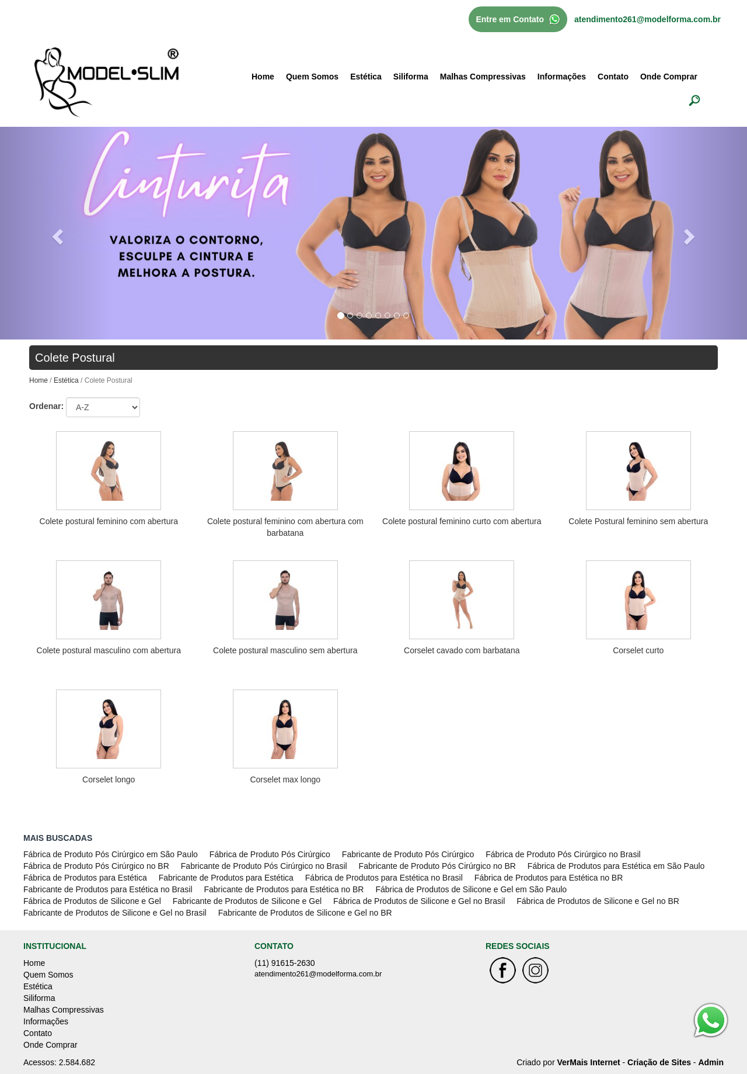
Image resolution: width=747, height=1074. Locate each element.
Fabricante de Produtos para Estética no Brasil (108, 889)
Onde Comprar (668, 76)
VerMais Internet (588, 1062)
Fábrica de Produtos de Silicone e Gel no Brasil (419, 901)
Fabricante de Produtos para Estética (226, 877)
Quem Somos (312, 76)
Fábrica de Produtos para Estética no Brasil (384, 877)
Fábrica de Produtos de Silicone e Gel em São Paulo (471, 889)
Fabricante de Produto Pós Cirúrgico (408, 854)
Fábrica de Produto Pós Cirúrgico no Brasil (563, 854)
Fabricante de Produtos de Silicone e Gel (247, 901)
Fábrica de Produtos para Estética (85, 877)
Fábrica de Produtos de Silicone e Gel (92, 901)
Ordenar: (46, 406)
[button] (56, 233)
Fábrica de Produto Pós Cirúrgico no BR (96, 866)
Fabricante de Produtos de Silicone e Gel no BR (305, 912)
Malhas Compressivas (483, 76)
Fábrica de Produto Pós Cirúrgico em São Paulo (110, 854)
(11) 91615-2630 (284, 963)
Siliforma (410, 76)
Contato (613, 76)
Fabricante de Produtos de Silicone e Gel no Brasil (115, 912)
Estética (366, 76)
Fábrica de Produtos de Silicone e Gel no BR (597, 901)
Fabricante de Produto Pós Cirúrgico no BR (437, 866)
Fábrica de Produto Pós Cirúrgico (270, 854)
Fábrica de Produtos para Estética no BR (548, 877)
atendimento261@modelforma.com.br (647, 19)
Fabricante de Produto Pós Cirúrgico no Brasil (264, 866)
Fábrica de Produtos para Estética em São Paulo (616, 866)
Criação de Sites (659, 1062)
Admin (711, 1062)
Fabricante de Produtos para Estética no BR (284, 889)
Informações (561, 76)
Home (263, 76)
